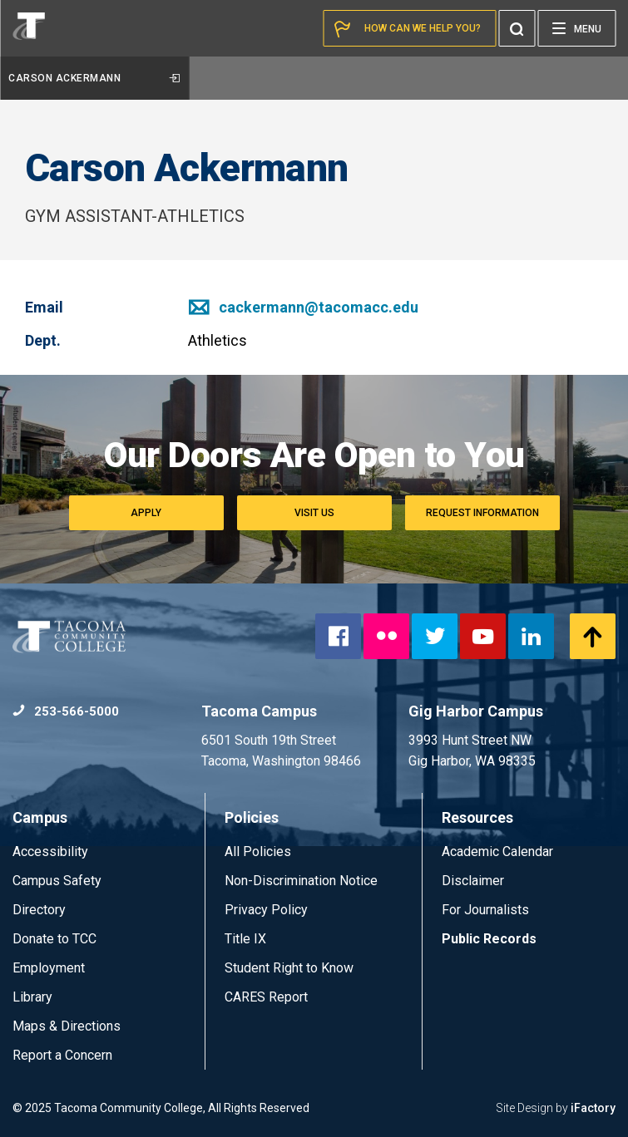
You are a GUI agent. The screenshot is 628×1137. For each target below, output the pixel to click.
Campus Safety (56, 880)
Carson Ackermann (94, 78)
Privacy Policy (266, 910)
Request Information (482, 513)
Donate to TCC (54, 939)
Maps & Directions (66, 1026)
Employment (48, 968)
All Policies (259, 851)
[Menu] (576, 28)
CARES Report (266, 997)
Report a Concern (62, 1055)
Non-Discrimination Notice (301, 880)
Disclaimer (473, 880)
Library (32, 997)
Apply (146, 513)
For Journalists (485, 910)
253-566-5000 (65, 711)
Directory (39, 910)
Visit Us (314, 513)
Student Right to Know (289, 968)
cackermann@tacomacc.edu (303, 307)
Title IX (245, 939)
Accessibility (50, 851)
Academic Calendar (497, 851)
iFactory (593, 1108)
